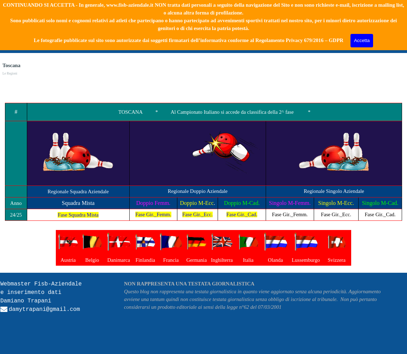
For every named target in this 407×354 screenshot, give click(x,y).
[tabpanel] (203, 162)
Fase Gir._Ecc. (197, 214)
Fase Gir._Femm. (153, 214)
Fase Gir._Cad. (242, 214)
